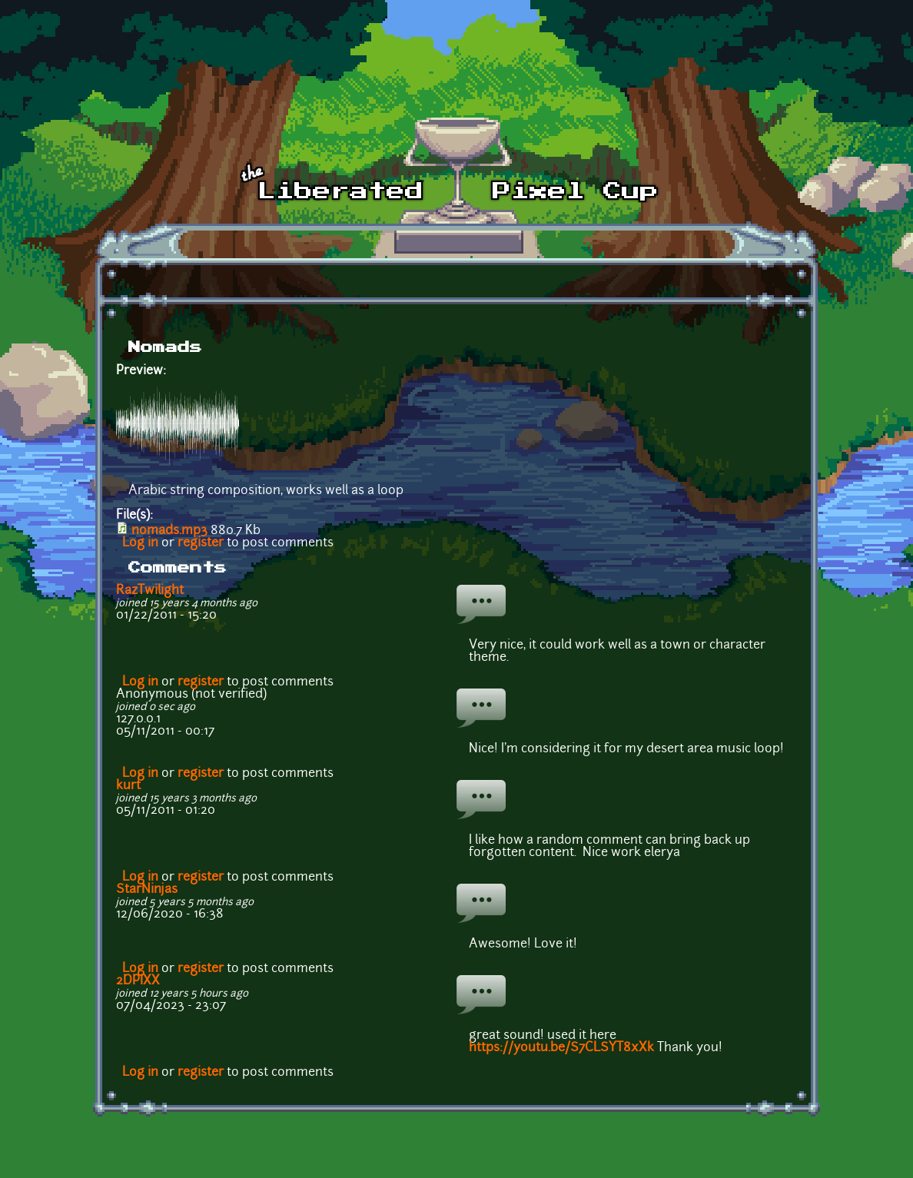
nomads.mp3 (169, 531)
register (201, 543)
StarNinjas (147, 890)
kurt (128, 786)
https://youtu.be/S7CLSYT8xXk (561, 1048)
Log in (140, 543)
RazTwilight (150, 591)
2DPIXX (138, 981)
